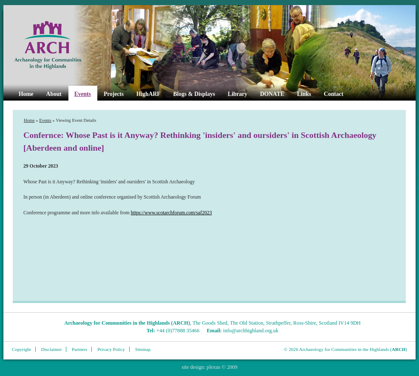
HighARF (148, 94)
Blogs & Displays (194, 94)
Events (82, 94)
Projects (114, 94)
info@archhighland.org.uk (250, 331)
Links (304, 94)
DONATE (272, 94)
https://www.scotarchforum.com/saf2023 (171, 213)
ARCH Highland (62, 45)
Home (26, 94)
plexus (213, 367)
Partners (79, 349)
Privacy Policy (111, 349)
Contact (333, 94)
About (54, 94)
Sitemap (142, 349)
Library (237, 94)
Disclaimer (51, 349)
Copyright (21, 349)
